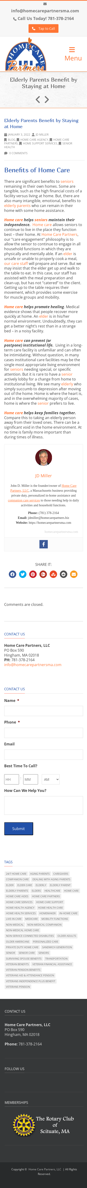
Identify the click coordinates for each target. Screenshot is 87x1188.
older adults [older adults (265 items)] (67, 936)
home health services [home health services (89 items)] (21, 913)
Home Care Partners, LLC (45, 1169)
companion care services (24, 500)
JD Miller (42, 135)
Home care (13, 219)
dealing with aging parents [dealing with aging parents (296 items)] (51, 879)
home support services (38, 143)
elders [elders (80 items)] (36, 890)
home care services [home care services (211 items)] (19, 902)
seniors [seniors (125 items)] (44, 952)
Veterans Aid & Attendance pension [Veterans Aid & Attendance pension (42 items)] (30, 975)
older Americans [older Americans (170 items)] (17, 941)
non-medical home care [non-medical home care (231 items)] (22, 930)
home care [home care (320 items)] (71, 890)
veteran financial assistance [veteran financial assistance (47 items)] (52, 964)
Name (11, 700)
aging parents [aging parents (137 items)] (40, 873)
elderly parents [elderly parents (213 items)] (17, 890)
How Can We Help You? (25, 790)
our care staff (16, 263)
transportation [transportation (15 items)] (56, 958)
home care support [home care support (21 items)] (49, 902)
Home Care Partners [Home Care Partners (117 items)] (46, 896)
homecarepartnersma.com (61, 532)
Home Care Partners (59, 234)
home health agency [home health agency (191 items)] (20, 907)
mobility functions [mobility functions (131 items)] (55, 919)
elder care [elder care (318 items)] (24, 885)
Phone (12, 722)
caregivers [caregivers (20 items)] (60, 873)
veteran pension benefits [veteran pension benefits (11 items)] (23, 969)
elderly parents (17, 205)
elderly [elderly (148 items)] (41, 885)
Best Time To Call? (20, 766)
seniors (67, 181)
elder (67, 253)
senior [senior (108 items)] (10, 952)
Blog (9, 140)
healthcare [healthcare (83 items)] (52, 890)
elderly (67, 384)
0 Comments (16, 153)
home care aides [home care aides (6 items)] (17, 896)
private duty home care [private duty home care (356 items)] (22, 947)
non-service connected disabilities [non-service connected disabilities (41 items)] (30, 936)
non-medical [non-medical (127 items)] (15, 924)
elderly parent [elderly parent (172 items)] (60, 885)
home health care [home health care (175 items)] (50, 907)
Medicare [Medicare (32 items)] (31, 919)
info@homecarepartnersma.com (45, 10)
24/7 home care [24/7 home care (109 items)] (16, 873)
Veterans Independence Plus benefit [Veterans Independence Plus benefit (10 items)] (30, 981)
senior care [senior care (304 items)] (27, 952)
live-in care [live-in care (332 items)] (14, 919)
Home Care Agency (32, 140)
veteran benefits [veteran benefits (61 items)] (17, 964)
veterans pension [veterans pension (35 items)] (18, 986)
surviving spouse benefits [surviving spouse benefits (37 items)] (24, 958)
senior (67, 374)
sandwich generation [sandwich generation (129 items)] (57, 947)
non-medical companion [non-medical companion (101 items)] (44, 924)
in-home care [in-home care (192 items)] (68, 913)
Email (9, 744)
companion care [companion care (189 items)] (17, 879)
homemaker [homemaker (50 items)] (47, 913)
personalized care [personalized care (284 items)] (45, 941)
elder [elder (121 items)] (10, 885)
